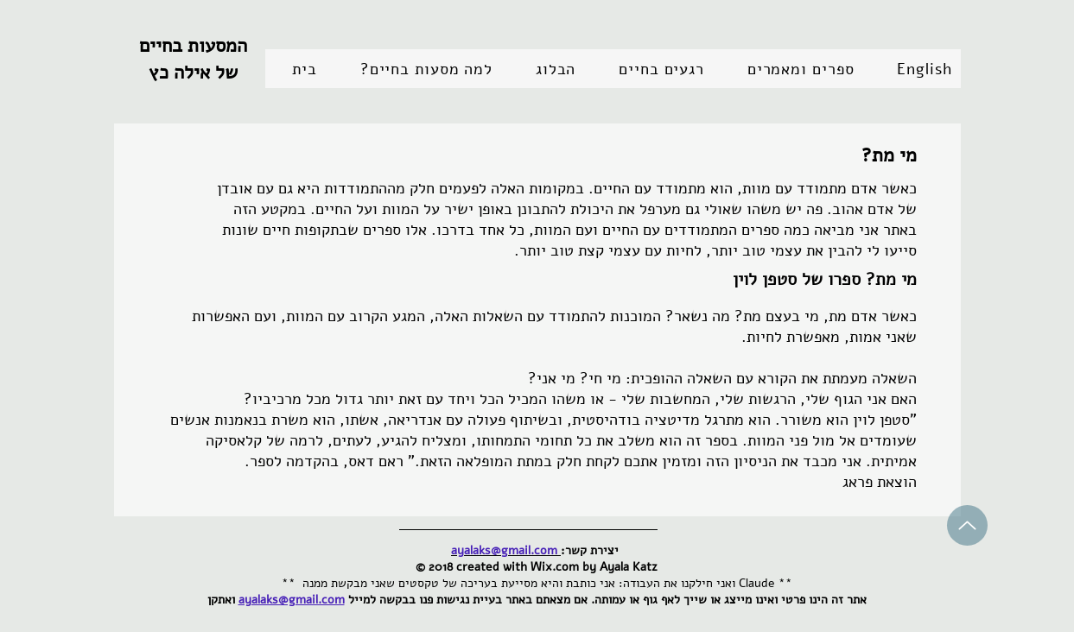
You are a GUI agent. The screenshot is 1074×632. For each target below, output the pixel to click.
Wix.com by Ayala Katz (594, 567)
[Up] (967, 525)
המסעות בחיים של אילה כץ (193, 59)
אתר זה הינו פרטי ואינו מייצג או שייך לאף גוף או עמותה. (729, 599)
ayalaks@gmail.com (291, 599)
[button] (652, 68)
